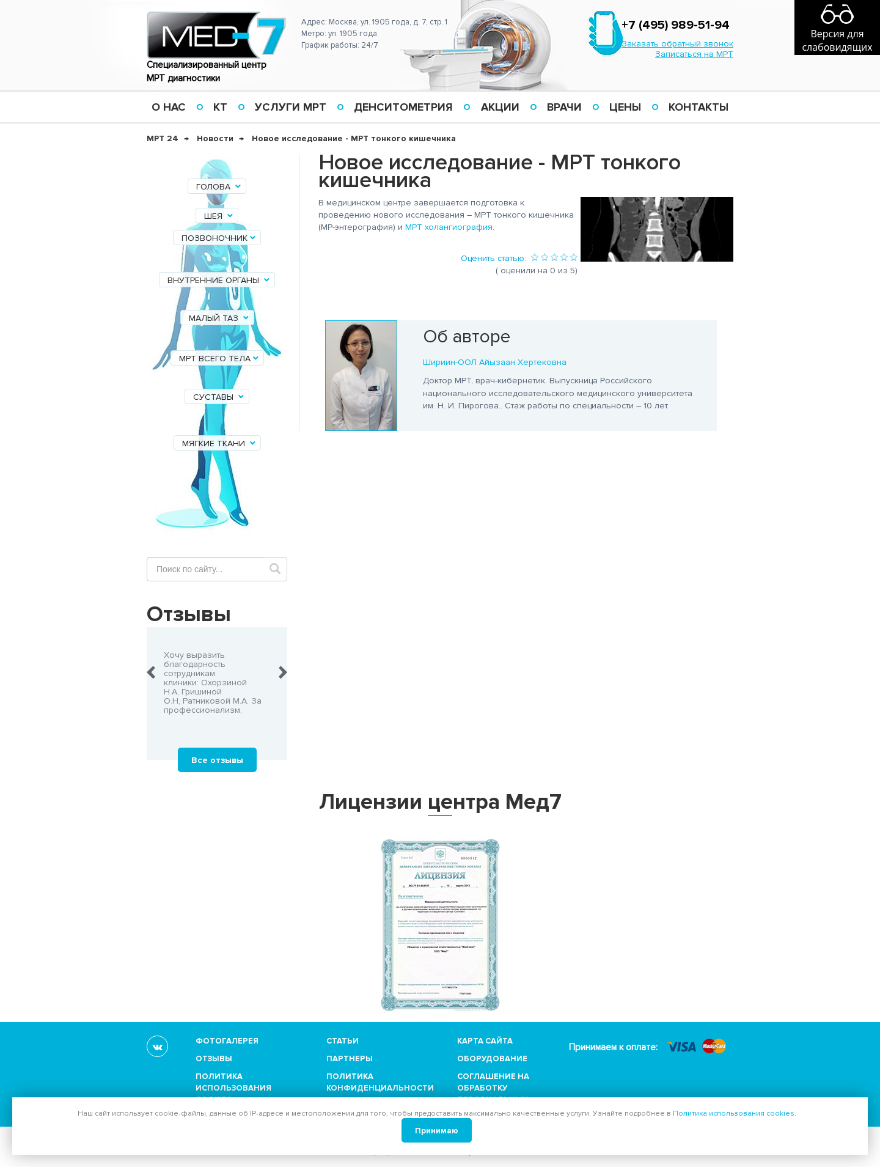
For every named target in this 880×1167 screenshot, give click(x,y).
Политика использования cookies (233, 1088)
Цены (625, 107)
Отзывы (214, 1059)
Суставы (219, 397)
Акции (500, 107)
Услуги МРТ (290, 107)
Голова (219, 187)
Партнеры (349, 1059)
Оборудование (492, 1059)
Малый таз (220, 318)
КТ (220, 107)
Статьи (342, 1041)
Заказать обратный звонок (677, 44)
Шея (219, 216)
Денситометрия (403, 107)
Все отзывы (217, 760)
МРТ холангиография (449, 227)
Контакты (698, 107)
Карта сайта (485, 1041)
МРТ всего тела (219, 358)
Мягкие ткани (219, 443)
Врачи (564, 107)
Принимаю (436, 1131)
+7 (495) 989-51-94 (676, 25)
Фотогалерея (227, 1041)
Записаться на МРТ (694, 54)
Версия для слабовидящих (837, 40)
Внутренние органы (219, 280)
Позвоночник (219, 238)
